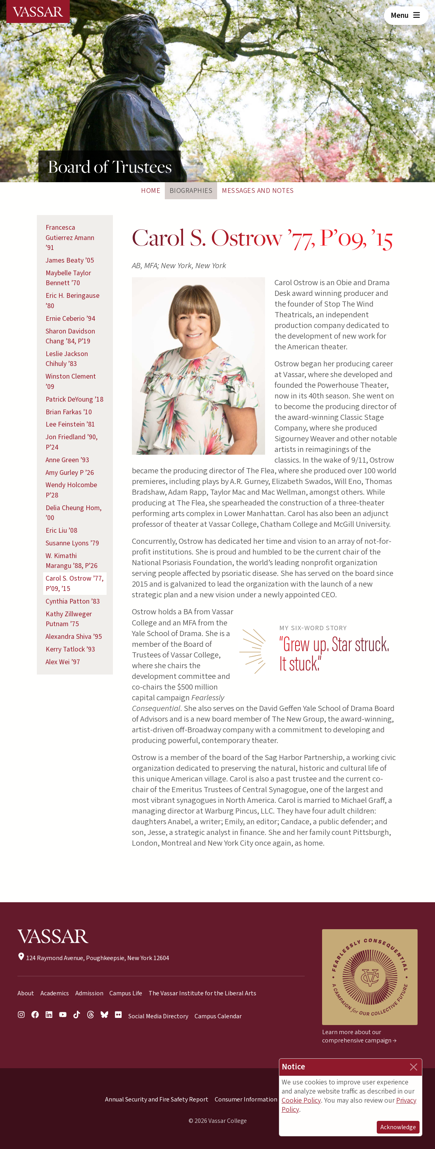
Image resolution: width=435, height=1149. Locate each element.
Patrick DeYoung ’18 (74, 399)
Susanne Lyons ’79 (72, 543)
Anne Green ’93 (67, 460)
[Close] (414, 1067)
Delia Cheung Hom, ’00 (73, 513)
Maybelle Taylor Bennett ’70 (68, 278)
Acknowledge (398, 1127)
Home (150, 191)
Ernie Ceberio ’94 (70, 319)
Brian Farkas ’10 (69, 412)
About (25, 993)
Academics (54, 993)
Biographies (191, 191)
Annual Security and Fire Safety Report (156, 1099)
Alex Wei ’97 (63, 662)
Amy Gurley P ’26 (70, 473)
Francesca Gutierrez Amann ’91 (70, 238)
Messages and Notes (258, 191)
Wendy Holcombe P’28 (71, 490)
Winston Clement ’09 (71, 382)
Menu (406, 15)
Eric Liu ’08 (61, 530)
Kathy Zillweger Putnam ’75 (69, 619)
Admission (89, 993)
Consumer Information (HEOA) (257, 1099)
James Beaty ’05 (70, 260)
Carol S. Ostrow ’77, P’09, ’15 (74, 584)
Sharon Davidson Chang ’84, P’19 (70, 336)
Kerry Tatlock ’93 (70, 649)
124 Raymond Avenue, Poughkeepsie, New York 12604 (93, 958)
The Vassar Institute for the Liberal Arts (202, 993)
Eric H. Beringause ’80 (72, 301)
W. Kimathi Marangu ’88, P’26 (71, 561)
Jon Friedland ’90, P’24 (71, 442)
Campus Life (125, 993)
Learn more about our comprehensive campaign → (359, 1036)
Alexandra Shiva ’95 (74, 637)
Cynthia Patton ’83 (73, 601)
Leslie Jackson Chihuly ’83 (67, 359)
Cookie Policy (301, 1100)
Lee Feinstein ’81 (70, 424)
